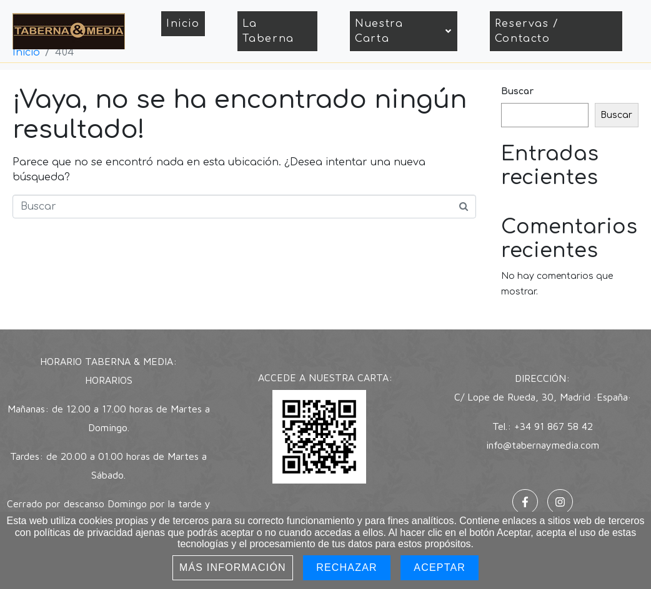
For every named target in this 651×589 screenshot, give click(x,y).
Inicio (183, 23)
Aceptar (439, 567)
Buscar (517, 91)
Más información (232, 567)
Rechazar (346, 567)
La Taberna (268, 31)
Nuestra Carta (403, 31)
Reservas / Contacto (527, 31)
